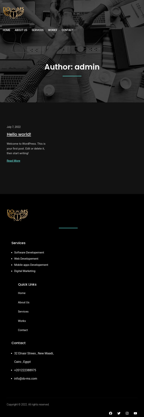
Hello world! (19, 134)
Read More (13, 160)
